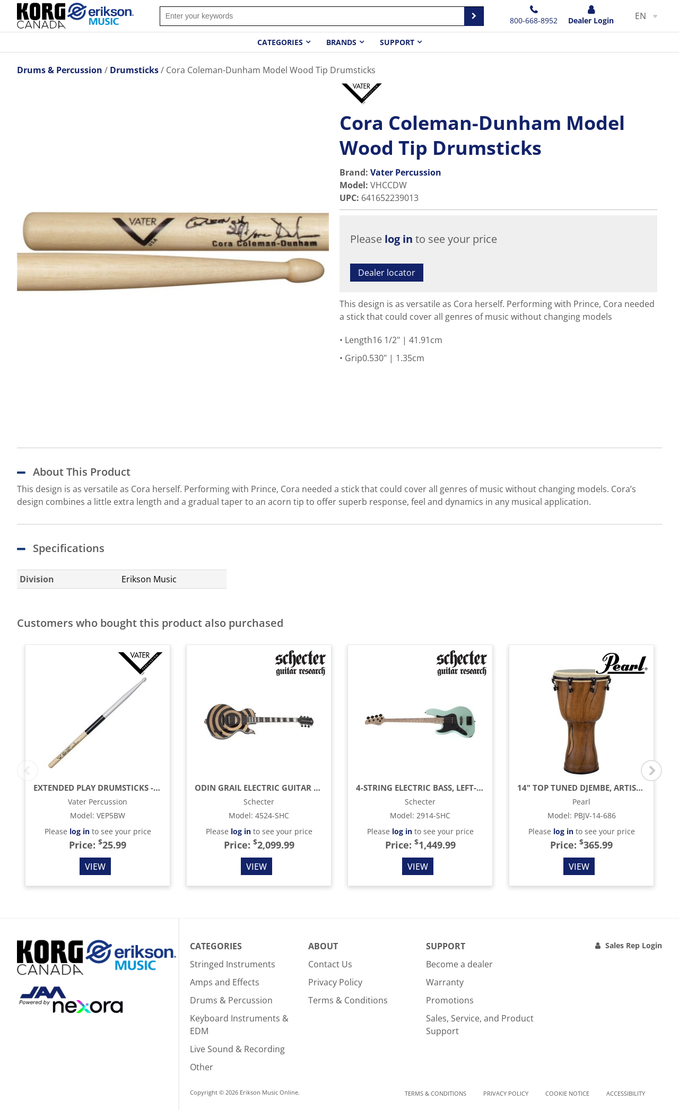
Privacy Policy (335, 982)
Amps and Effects (224, 982)
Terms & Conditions (348, 1000)
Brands (341, 42)
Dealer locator (386, 272)
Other (201, 1067)
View (95, 866)
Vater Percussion (405, 172)
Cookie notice (567, 1093)
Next (651, 770)
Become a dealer (459, 964)
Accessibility (625, 1093)
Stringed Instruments (232, 964)
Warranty (445, 982)
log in (399, 239)
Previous (27, 770)
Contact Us (330, 964)
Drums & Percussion (231, 1000)
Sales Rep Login (633, 945)
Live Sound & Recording (237, 1049)
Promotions (450, 1000)
